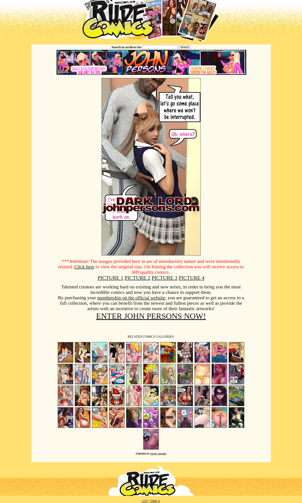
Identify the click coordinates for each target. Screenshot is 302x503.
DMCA (155, 501)
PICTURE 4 (191, 278)
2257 (145, 501)
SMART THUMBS (158, 454)
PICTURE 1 (110, 278)
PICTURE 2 (137, 278)
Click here (84, 266)
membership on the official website (131, 297)
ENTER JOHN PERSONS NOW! (151, 316)
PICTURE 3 (164, 278)
